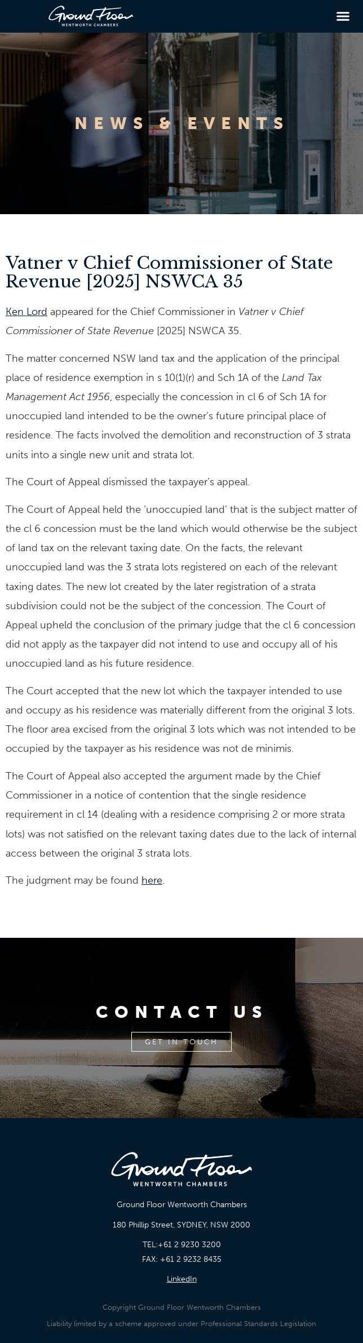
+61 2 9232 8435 (191, 1259)
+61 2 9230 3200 (189, 1244)
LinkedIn (182, 1279)
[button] (343, 16)
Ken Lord (26, 311)
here (151, 880)
